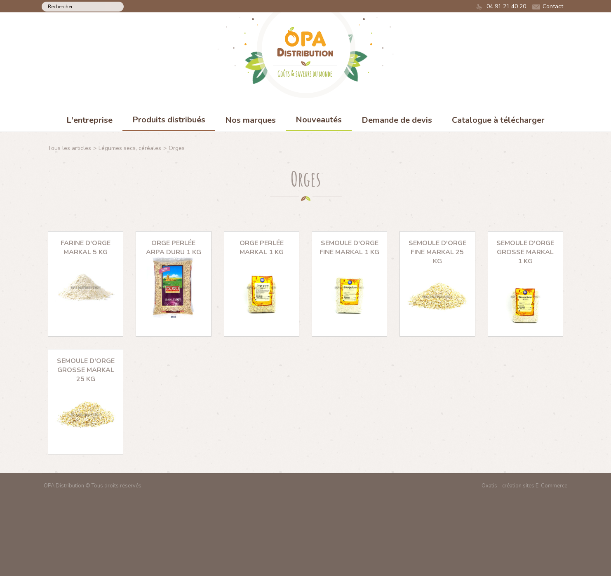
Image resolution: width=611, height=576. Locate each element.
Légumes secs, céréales (130, 148)
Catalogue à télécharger (498, 120)
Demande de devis (397, 120)
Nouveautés (319, 119)
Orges (177, 148)
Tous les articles (69, 148)
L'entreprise (89, 120)
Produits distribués (168, 119)
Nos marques (250, 120)
